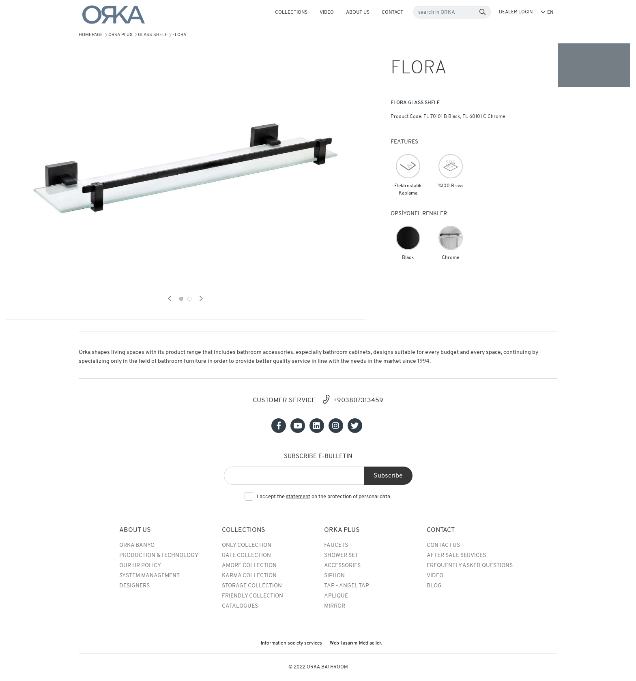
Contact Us (443, 545)
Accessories (342, 566)
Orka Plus (120, 35)
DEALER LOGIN (516, 12)
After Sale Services (456, 556)
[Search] (482, 12)
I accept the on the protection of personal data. (324, 497)
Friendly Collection (252, 596)
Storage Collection (252, 586)
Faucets (336, 545)
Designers (134, 586)
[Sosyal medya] (278, 425)
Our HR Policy (140, 566)
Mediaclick (370, 643)
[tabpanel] (185, 168)
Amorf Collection (249, 566)
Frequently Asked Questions (470, 566)
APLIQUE (336, 596)
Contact (392, 12)
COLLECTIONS (291, 12)
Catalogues (240, 606)
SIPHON (334, 576)
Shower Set (341, 556)
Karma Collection (249, 576)
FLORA (179, 35)
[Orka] (113, 15)
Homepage (91, 35)
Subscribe (388, 476)
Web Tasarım (343, 643)
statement (298, 496)
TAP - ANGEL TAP (346, 586)
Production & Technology (158, 556)
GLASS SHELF (152, 35)
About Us (358, 12)
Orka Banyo (137, 545)
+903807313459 (358, 400)
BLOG (434, 586)
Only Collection (246, 545)
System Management (149, 576)
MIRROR (334, 606)
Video (327, 12)
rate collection (246, 556)
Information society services (291, 643)
